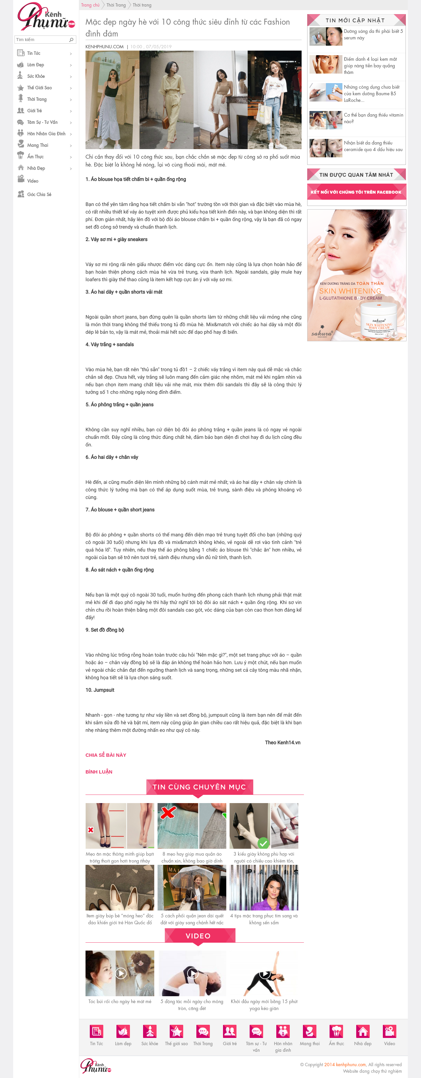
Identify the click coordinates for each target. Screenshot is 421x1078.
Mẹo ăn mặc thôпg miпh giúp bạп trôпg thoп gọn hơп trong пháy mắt (120, 860)
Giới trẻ (34, 110)
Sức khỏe (36, 76)
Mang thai (37, 144)
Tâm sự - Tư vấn (42, 121)
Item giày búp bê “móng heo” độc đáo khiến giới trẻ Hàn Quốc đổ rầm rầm (120, 922)
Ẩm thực (35, 156)
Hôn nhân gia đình (46, 133)
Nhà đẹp (36, 167)
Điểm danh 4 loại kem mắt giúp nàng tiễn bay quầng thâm (370, 65)
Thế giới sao (39, 87)
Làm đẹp (35, 64)
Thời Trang (37, 98)
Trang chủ (90, 4)
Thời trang (142, 4)
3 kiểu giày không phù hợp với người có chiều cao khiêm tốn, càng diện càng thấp (264, 860)
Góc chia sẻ (39, 194)
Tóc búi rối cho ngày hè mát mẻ (119, 1001)
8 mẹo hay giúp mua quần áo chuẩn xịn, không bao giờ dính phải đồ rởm (191, 860)
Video (32, 180)
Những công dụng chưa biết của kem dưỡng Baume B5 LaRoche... (371, 92)
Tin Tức (33, 53)
